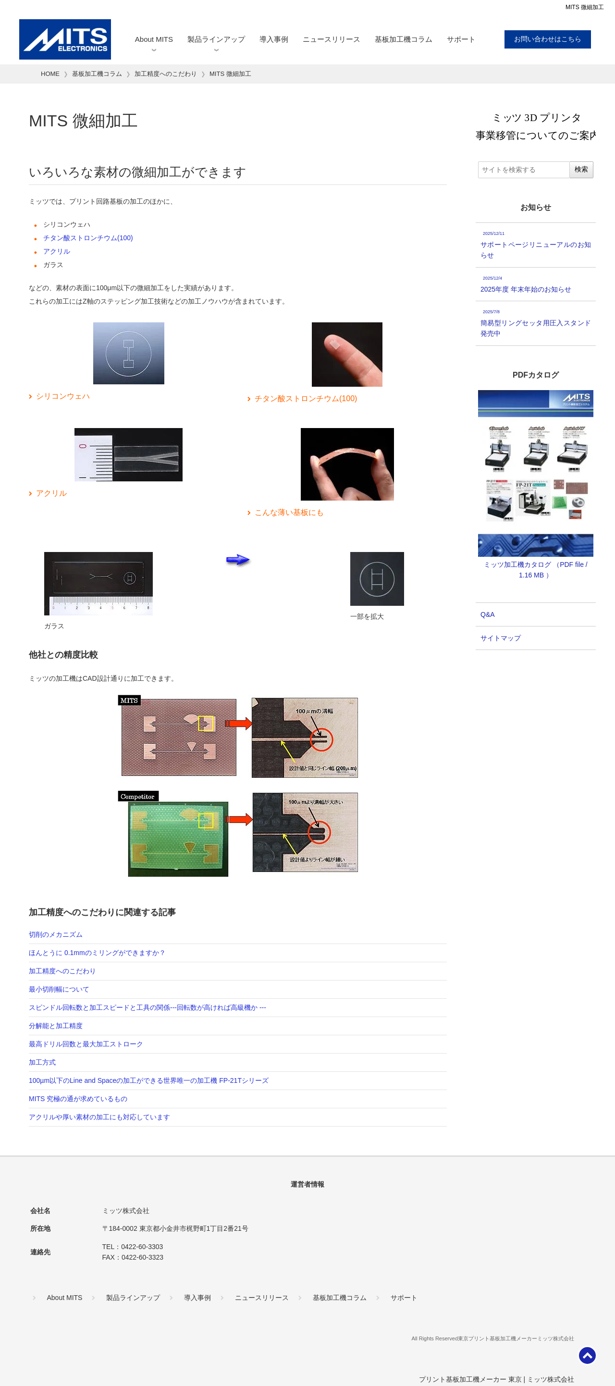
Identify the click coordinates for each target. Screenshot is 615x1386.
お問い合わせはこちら (547, 39)
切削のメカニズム (56, 934)
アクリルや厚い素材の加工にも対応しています (99, 1117)
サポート (461, 39)
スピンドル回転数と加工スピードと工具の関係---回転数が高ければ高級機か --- (147, 1007)
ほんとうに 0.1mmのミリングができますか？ (97, 953)
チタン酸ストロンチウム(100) (88, 238)
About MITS (154, 39)
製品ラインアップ (216, 39)
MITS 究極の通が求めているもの (78, 1099)
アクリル (56, 251)
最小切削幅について (59, 989)
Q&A (487, 614)
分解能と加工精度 (56, 1026)
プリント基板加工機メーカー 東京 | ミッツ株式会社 (496, 1379)
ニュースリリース (331, 39)
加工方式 (42, 1062)
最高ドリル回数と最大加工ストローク (86, 1044)
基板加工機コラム (403, 39)
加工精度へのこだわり (62, 971)
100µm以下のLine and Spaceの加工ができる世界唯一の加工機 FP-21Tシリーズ (149, 1080)
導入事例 (273, 39)
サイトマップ (500, 638)
